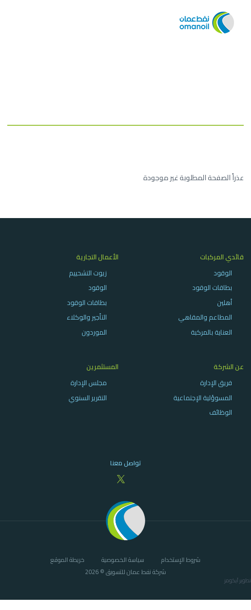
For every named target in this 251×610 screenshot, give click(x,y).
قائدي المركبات (222, 257)
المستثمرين (102, 366)
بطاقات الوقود (212, 287)
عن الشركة (229, 366)
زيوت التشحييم (88, 273)
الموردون (94, 332)
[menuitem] (188, 294)
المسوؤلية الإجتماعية (202, 397)
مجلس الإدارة (88, 382)
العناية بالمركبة (211, 332)
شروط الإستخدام (181, 560)
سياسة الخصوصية (122, 560)
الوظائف (220, 412)
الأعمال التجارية (97, 257)
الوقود (223, 273)
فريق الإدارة (216, 382)
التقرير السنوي (87, 397)
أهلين (224, 302)
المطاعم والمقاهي (205, 317)
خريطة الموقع (67, 560)
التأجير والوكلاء (87, 317)
